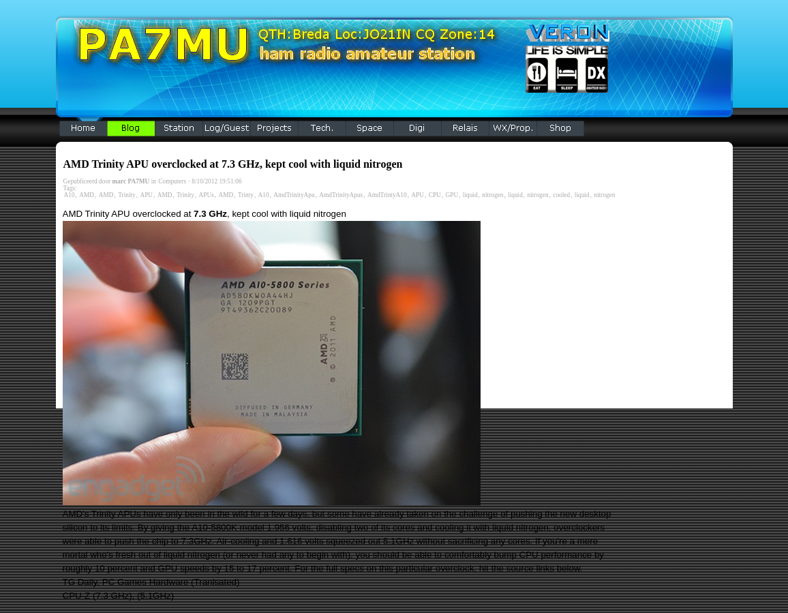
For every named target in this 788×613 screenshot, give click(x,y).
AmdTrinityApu (293, 195)
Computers (172, 181)
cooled (561, 195)
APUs (205, 195)
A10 (69, 195)
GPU (451, 195)
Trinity (127, 195)
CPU (435, 195)
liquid (470, 195)
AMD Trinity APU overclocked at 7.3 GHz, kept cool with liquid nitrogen (233, 164)
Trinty (246, 195)
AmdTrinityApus (341, 195)
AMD (86, 195)
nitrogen (492, 195)
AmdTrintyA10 (387, 195)
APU (146, 195)
